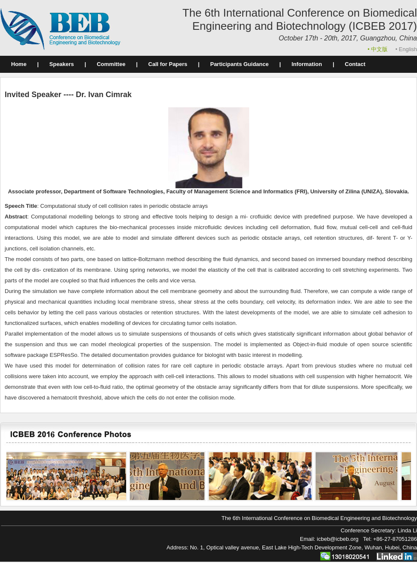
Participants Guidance (239, 64)
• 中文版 (378, 49)
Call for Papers (167, 64)
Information (306, 64)
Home (18, 64)
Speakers (61, 64)
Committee (111, 64)
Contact (355, 64)
